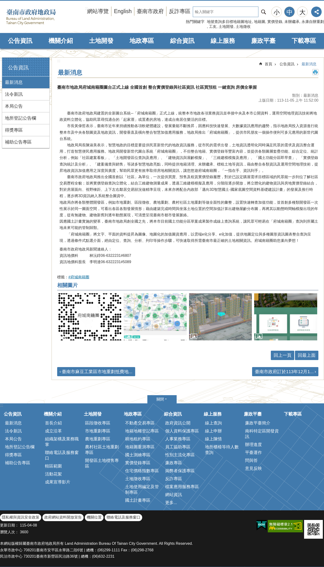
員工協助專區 (177, 447)
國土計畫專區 (137, 500)
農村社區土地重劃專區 (102, 450)
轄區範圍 (53, 466)
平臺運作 (253, 452)
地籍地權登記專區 (142, 431)
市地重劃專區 (97, 431)
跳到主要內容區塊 (2, 2)
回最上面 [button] (307, 355)
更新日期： (9, 525)
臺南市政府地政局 (38, 17)
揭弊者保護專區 (180, 470)
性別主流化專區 (180, 455)
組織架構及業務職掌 (62, 442)
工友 (212, 27)
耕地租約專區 (137, 439)
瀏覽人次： (9, 532)
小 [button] (277, 12)
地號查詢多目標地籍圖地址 (229, 22)
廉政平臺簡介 (257, 423)
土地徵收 (243, 27)
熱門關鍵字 (195, 22)
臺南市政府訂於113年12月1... (284, 371)
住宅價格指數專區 (142, 470)
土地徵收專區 (137, 478)
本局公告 (14, 106)
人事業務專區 (177, 439)
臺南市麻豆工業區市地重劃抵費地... (97, 371)
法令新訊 (14, 94)
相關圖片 (67, 285)
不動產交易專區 (140, 423)
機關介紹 (60, 40)
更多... (171, 502)
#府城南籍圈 (78, 277)
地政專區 (142, 40)
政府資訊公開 (177, 423)
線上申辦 (213, 431)
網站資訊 (173, 494)
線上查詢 (213, 423)
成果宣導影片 (57, 482)
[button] (89, 317)
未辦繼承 (291, 22)
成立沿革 (53, 431)
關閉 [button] (160, 399)
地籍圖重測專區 (140, 447)
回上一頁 (282, 355)
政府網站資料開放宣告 (63, 517)
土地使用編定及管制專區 (142, 489)
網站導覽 (98, 11)
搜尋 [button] (263, 12)
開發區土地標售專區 (102, 463)
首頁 (268, 64)
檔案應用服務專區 (182, 486)
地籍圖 (259, 22)
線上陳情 (213, 439)
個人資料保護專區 (182, 431)
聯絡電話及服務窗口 (62, 455)
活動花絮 (53, 474)
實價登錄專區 (137, 462)
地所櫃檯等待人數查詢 (222, 450)
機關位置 (94, 517)
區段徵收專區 (97, 423)
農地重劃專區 (97, 439)
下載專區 (304, 40)
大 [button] (302, 12)
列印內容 (315, 72)
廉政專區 (173, 462)
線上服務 (223, 40)
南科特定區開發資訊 (262, 434)
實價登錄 (274, 22)
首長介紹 (53, 423)
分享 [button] (316, 12)
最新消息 (14, 82)
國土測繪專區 (137, 455)
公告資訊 (20, 40)
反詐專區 (179, 11)
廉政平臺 (263, 40)
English (123, 11)
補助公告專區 (18, 142)
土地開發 (226, 27)
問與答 (251, 460)
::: (1, 59)
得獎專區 (14, 130)
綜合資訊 (182, 40)
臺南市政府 (150, 11)
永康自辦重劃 (313, 22)
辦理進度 (253, 444)
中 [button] (290, 12)
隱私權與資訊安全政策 (20, 517)
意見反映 (253, 468)
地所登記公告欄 (20, 118)
